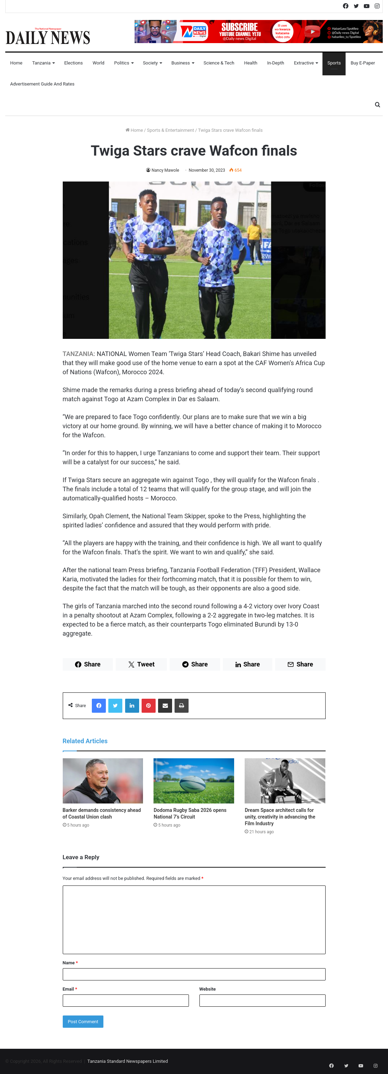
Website (207, 989)
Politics (121, 63)
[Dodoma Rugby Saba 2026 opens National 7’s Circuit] (194, 781)
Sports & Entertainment (170, 130)
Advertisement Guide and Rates (42, 84)
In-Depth (275, 63)
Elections (73, 63)
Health (250, 63)
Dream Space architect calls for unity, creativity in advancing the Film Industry (280, 816)
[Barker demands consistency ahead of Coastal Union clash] (103, 781)
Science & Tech (219, 63)
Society (150, 63)
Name (70, 962)
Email (70, 989)
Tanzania (41, 63)
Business (180, 63)
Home (16, 63)
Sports (334, 63)
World (98, 63)
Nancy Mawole (165, 170)
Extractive (304, 63)
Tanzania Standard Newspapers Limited (127, 1061)
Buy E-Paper (362, 63)
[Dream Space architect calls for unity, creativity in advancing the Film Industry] (285, 781)
